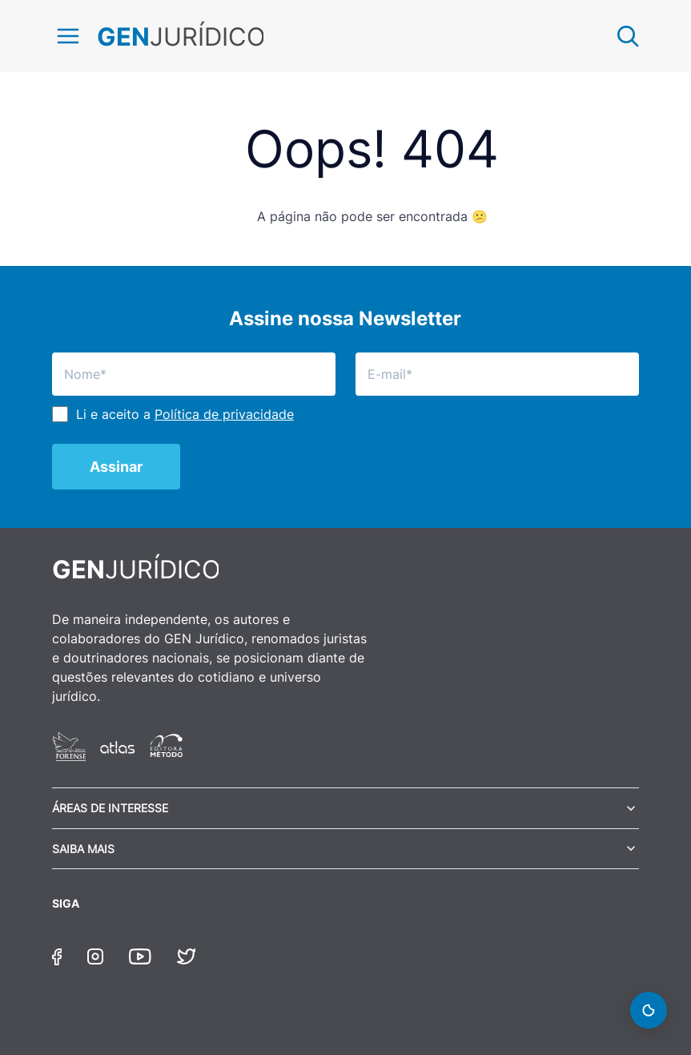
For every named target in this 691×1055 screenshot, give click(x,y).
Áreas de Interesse (110, 808)
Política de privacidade (224, 414)
